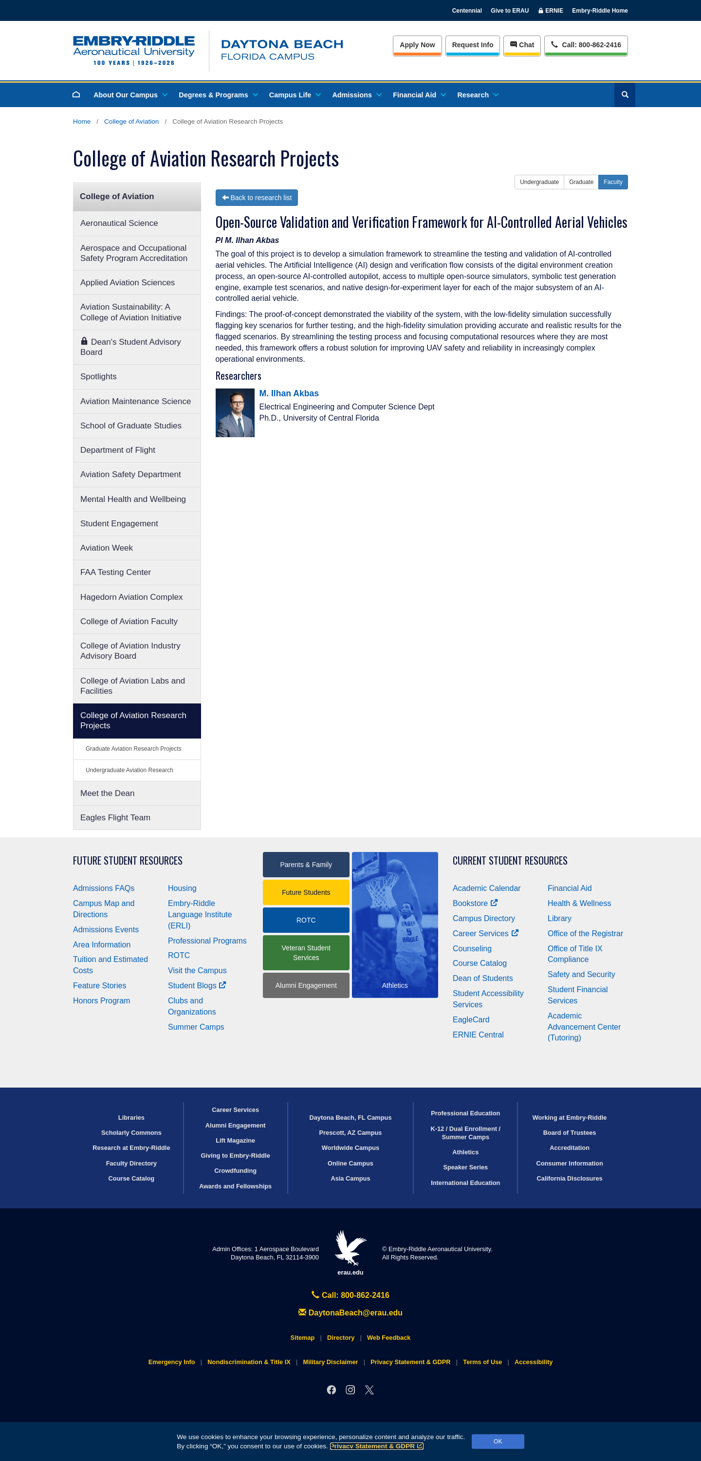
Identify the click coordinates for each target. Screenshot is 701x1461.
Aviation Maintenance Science (135, 401)
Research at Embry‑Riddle (131, 1147)
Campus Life (294, 95)
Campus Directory (484, 918)
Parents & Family (306, 865)
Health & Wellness (579, 903)
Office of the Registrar (585, 933)
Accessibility (534, 1362)
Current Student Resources (510, 860)
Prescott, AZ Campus (350, 1132)
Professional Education (465, 1113)
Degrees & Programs (218, 95)
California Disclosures (570, 1178)
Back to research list (257, 198)
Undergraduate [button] (539, 182)
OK (498, 1441)
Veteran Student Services (306, 953)
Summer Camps (196, 1027)
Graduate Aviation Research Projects (134, 748)
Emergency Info (171, 1362)
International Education (465, 1182)
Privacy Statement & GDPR (377, 1446)
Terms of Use (482, 1362)
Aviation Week (106, 548)
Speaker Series (465, 1167)
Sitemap (303, 1337)
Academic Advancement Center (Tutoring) (584, 1027)
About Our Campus (129, 95)
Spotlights (98, 376)
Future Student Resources (128, 860)
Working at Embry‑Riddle (570, 1117)
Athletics (465, 1152)
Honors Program (101, 1001)
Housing (182, 888)
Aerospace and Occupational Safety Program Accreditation (133, 253)
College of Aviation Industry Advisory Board (130, 651)
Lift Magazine (235, 1140)
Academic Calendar (487, 888)
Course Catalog (480, 963)
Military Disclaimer (330, 1362)
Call (586, 44)
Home (82, 121)
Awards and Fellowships (235, 1186)
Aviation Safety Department (130, 474)
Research (477, 95)
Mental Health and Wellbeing (133, 499)
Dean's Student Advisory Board (130, 347)
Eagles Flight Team (115, 817)
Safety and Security (581, 974)
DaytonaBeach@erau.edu (350, 1313)
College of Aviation (131, 121)
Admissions (356, 95)
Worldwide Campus (351, 1147)
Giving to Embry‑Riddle (235, 1155)
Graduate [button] (581, 182)
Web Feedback (388, 1337)
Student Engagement (119, 523)
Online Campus (350, 1163)
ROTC (179, 955)
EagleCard (471, 1020)
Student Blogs (197, 985)
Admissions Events (106, 929)
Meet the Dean (107, 793)
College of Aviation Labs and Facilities (132, 686)
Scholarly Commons (131, 1132)
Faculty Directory (131, 1163)
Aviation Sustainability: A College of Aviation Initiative (131, 312)
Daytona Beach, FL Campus (350, 1117)
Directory (340, 1337)
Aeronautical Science (119, 223)
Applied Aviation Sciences (127, 282)
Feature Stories (99, 985)
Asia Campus (350, 1178)
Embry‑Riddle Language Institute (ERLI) (200, 914)
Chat (522, 45)
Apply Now (417, 45)
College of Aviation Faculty (129, 621)
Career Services (486, 933)
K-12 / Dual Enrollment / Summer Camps (465, 1133)
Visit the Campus (197, 970)
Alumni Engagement (306, 985)
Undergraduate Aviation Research (129, 770)
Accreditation (570, 1147)
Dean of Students (483, 978)
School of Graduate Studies (131, 425)
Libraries (131, 1117)
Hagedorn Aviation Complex (131, 597)
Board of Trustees (569, 1132)
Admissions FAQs (103, 888)
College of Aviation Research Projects (133, 720)
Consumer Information (569, 1163)
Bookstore (475, 903)
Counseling (472, 948)
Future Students (306, 892)
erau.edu (350, 1253)
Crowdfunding (235, 1170)
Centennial (467, 10)
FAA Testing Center (115, 572)
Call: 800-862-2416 (350, 1295)
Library (560, 918)
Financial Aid (419, 95)
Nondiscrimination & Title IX (248, 1362)
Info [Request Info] (473, 45)
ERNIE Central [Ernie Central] (478, 1035)
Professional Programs (207, 941)
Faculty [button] (613, 182)
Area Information (101, 945)
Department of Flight (117, 450)
